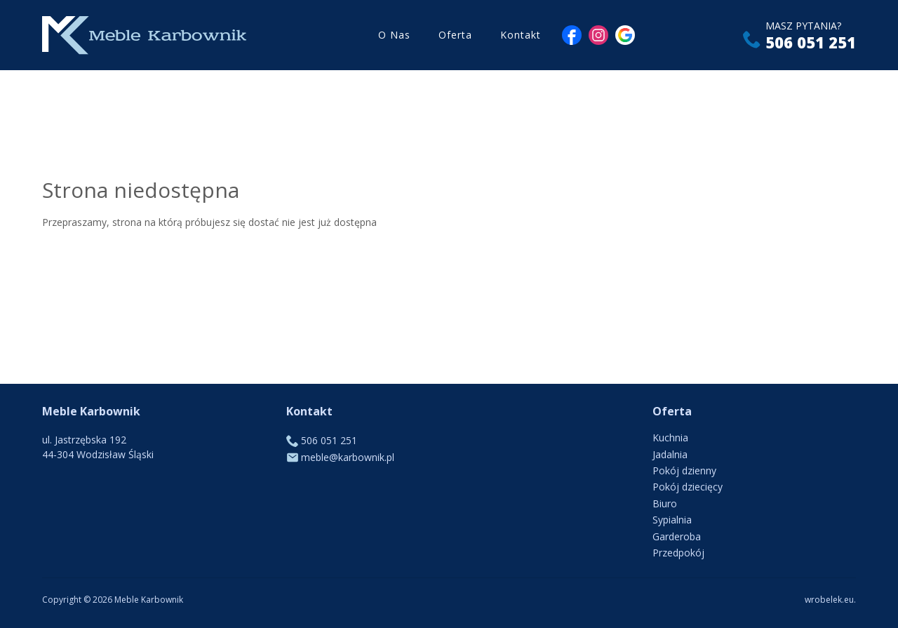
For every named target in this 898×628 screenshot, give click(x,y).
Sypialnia (672, 519)
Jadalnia (670, 454)
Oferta (455, 34)
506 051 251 (810, 42)
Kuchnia (670, 437)
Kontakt (520, 34)
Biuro (664, 503)
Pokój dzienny (684, 470)
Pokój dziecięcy (687, 486)
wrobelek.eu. (830, 600)
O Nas (394, 34)
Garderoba (676, 536)
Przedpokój (678, 552)
